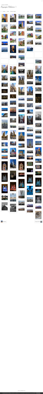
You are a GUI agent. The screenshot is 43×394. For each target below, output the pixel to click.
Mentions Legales (13, 11)
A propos (4, 11)
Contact (8, 11)
